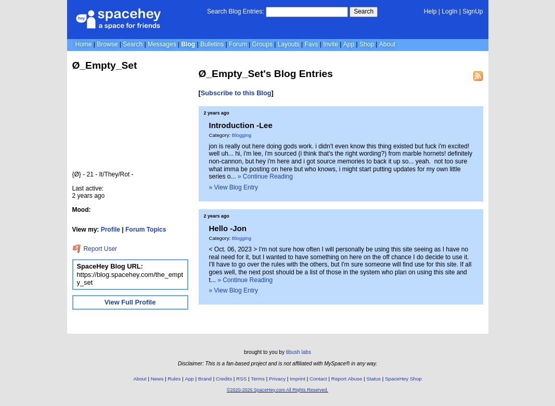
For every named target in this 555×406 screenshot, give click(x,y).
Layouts (289, 44)
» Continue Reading (265, 176)
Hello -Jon (228, 228)
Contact (318, 379)
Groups (262, 44)
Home (83, 44)
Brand (205, 379)
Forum (238, 44)
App (348, 44)
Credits (224, 379)
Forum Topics (145, 229)
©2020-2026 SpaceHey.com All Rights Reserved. (277, 389)
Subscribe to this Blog (236, 93)
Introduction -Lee (241, 125)
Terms (258, 379)
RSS (241, 379)
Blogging (241, 135)
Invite (330, 44)
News (157, 379)
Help (430, 11)
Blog (188, 44)
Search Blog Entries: (235, 11)
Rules (173, 379)
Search (363, 11)
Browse (107, 44)
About (387, 44)
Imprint (297, 379)
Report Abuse (346, 379)
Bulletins (212, 44)
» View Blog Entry (234, 187)
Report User (95, 248)
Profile (110, 229)
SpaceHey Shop (403, 379)
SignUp (472, 11)
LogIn (449, 11)
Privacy (277, 379)
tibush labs (298, 352)
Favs (311, 44)
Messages (162, 44)
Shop (366, 44)
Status (373, 379)
